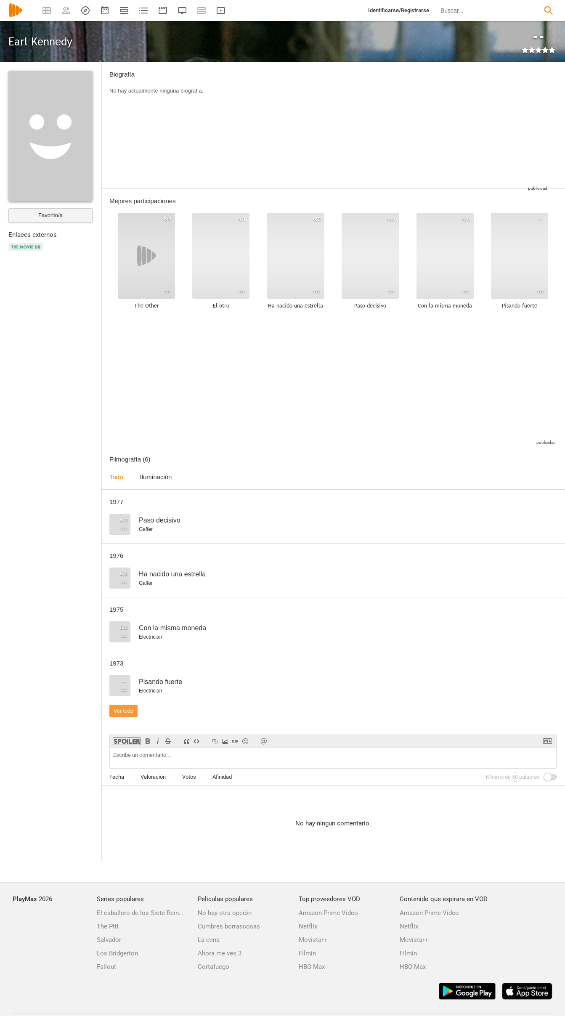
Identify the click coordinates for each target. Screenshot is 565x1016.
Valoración (153, 777)
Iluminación (156, 476)
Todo (116, 476)
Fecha (116, 777)
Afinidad (222, 777)
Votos (189, 777)
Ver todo (123, 711)
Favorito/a (50, 215)
